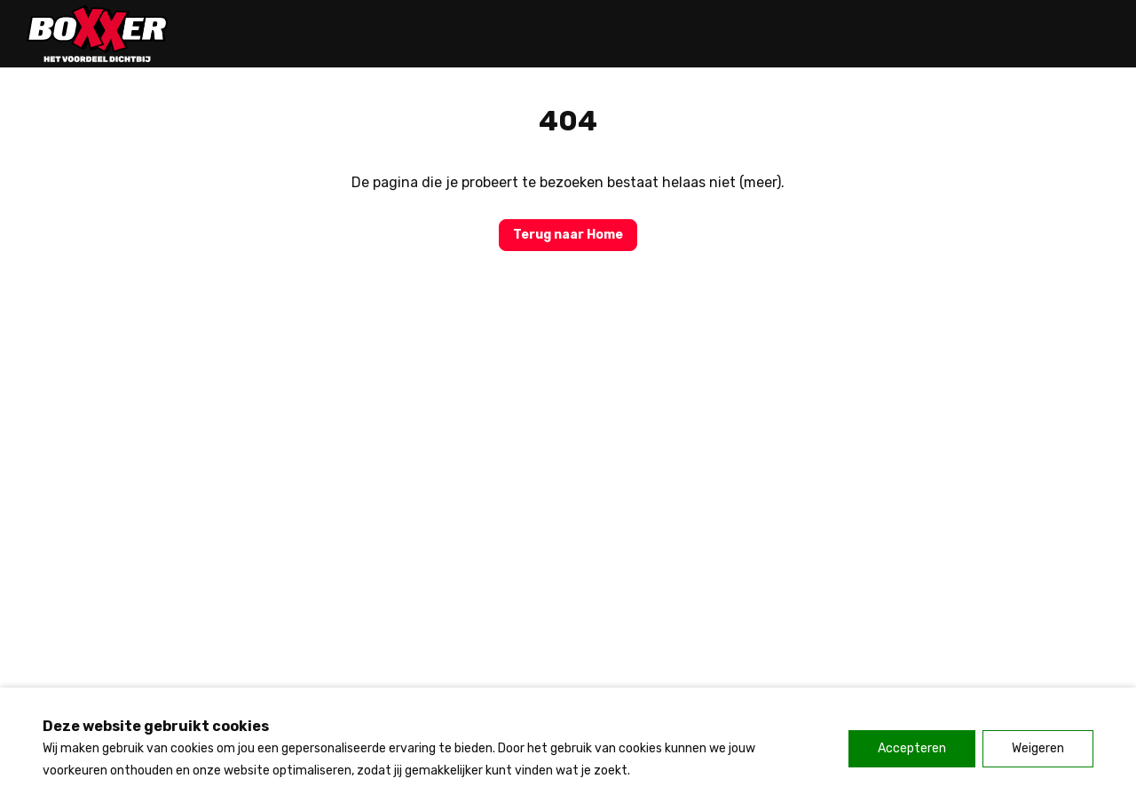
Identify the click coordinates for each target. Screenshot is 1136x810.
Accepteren (912, 748)
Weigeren (1038, 748)
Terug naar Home (568, 234)
